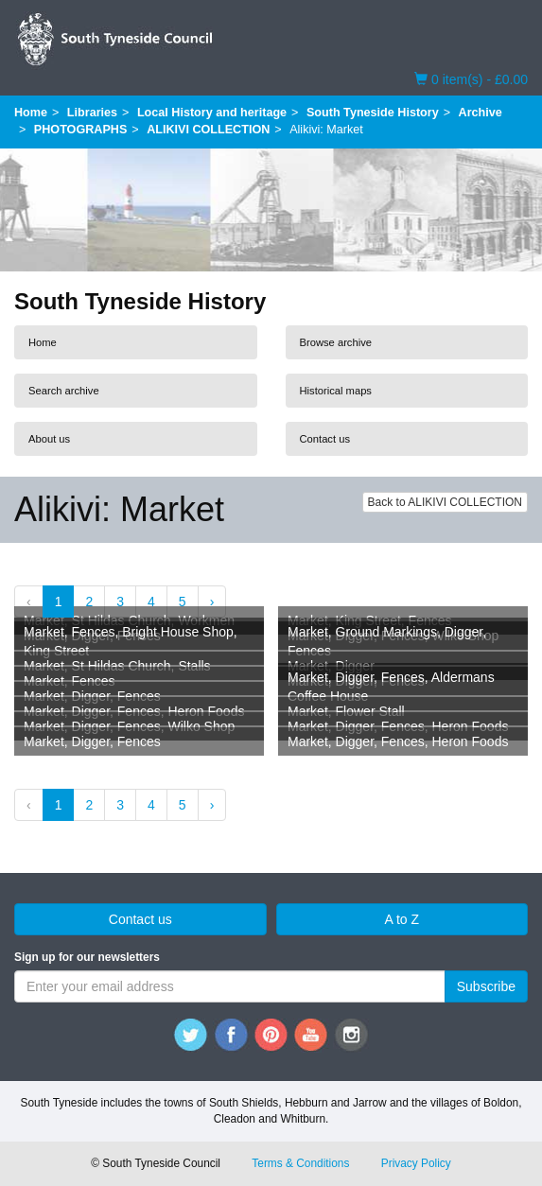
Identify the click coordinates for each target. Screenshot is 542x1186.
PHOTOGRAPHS (80, 129)
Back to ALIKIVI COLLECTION (445, 502)
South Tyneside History (372, 112)
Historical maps (336, 390)
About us (49, 439)
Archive (480, 112)
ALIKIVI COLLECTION (208, 129)
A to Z (401, 919)
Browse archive (336, 342)
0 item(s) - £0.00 (471, 78)
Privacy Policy (416, 1163)
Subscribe (486, 986)
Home (30, 112)
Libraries (92, 112)
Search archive (63, 390)
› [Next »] (212, 601)
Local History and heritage (212, 112)
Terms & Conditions (300, 1163)
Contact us (325, 439)
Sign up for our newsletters (87, 957)
